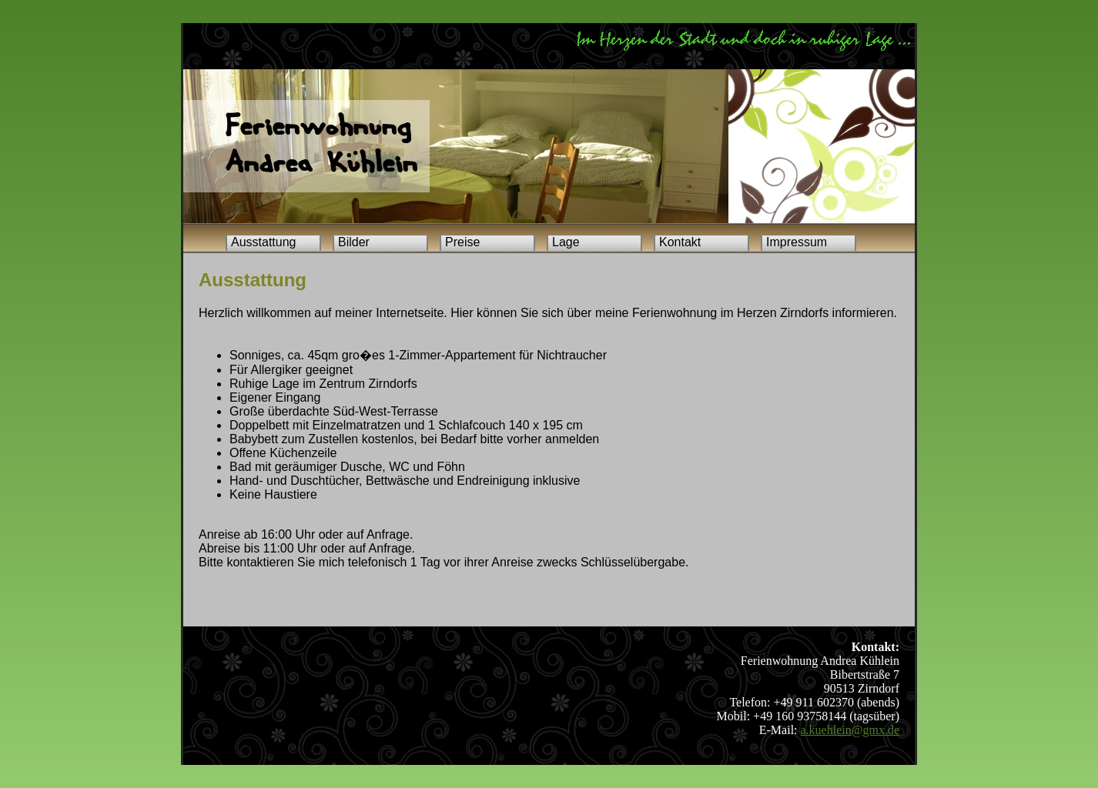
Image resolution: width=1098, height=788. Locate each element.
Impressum (796, 242)
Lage (566, 242)
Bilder (354, 242)
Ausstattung (263, 242)
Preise (462, 242)
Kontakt (680, 242)
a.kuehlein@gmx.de (850, 729)
